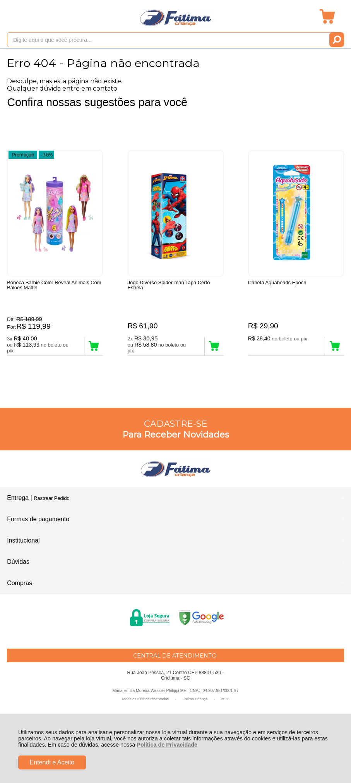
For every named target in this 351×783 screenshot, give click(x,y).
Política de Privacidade (167, 745)
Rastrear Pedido (51, 499)
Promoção (23, 154)
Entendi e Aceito (52, 762)
